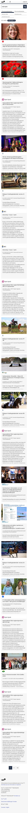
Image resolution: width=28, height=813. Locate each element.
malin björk (11, 20)
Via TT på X (4, 799)
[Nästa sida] (14, 768)
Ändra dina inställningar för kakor (9, 801)
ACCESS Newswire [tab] (6, 16)
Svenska (3, 807)
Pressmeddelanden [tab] (7, 11)
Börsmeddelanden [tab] (19, 11)
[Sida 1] (10, 768)
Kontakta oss (17, 795)
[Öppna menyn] (10, 1)
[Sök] (12, 6)
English (7, 807)
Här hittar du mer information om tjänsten (11, 784)
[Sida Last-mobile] (17, 768)
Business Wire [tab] (5, 14)
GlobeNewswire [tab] (18, 14)
